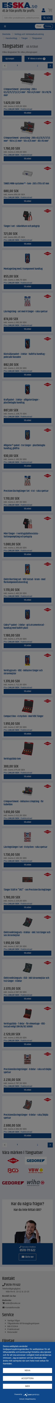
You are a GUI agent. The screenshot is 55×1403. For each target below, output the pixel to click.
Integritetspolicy (30, 1399)
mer (27, 1386)
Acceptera (27, 1378)
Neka (27, 1370)
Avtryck (21, 1399)
